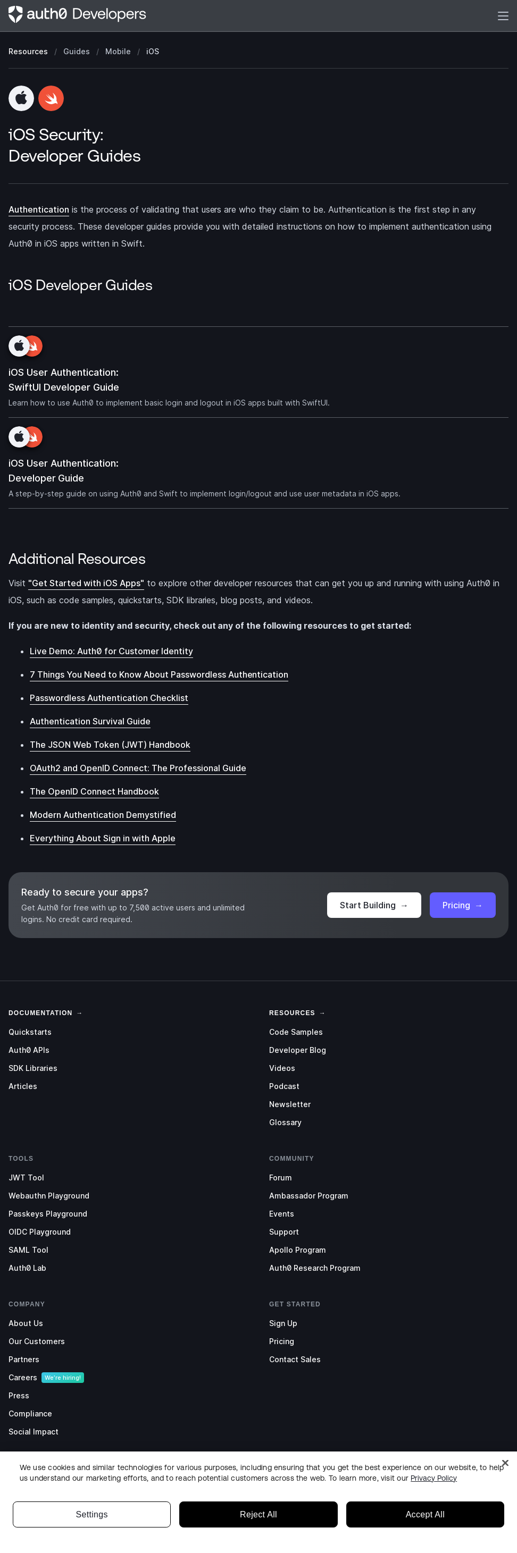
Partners (24, 1359)
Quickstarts (30, 1031)
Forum (280, 1177)
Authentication (39, 209)
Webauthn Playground (49, 1195)
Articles (23, 1086)
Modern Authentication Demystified (103, 814)
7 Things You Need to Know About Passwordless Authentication (159, 674)
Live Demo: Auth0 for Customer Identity (111, 651)
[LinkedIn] (36, 1474)
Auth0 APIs (29, 1049)
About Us (26, 1323)
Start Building (374, 905)
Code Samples (296, 1031)
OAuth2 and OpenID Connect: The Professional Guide (138, 768)
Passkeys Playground (48, 1213)
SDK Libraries (33, 1068)
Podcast (284, 1086)
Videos (282, 1068)
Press (19, 1395)
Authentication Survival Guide (90, 721)
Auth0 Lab (27, 1267)
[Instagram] (57, 1474)
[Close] (505, 1498)
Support (284, 1231)
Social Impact (34, 1431)
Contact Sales (295, 1359)
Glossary (285, 1122)
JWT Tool (26, 1177)
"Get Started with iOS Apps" (86, 583)
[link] (40, 1012)
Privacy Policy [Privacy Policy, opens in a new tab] (434, 1513)
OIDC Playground (40, 1231)
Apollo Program (297, 1249)
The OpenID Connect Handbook (94, 791)
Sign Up (283, 1323)
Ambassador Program (308, 1195)
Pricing (463, 905)
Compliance (30, 1413)
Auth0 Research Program (315, 1267)
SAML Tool (28, 1249)
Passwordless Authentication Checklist (109, 698)
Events (281, 1213)
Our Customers (37, 1341)
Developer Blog (297, 1049)
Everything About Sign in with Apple (103, 838)
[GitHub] (78, 1474)
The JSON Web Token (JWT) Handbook (110, 744)
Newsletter (290, 1104)
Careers (23, 1377)
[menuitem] (128, 1032)
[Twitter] (15, 1474)
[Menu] (503, 15)
